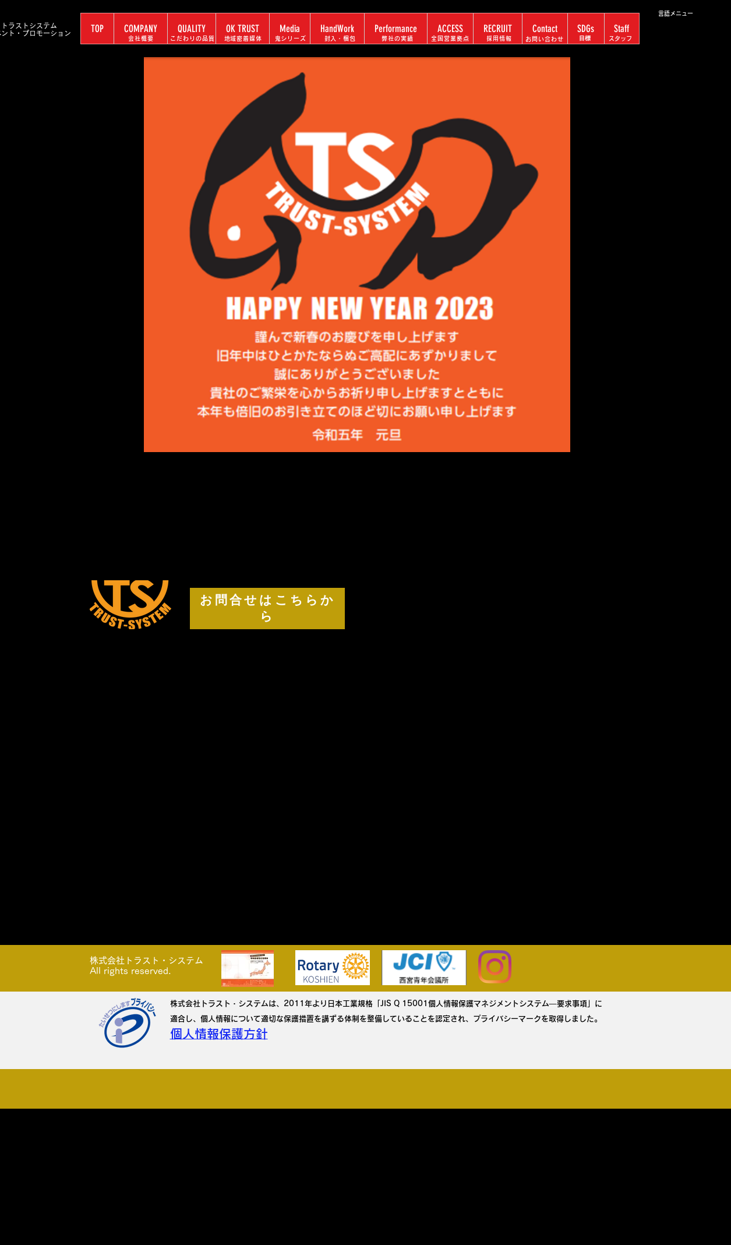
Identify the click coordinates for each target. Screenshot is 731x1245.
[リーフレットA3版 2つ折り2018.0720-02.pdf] (248, 970)
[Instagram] (494, 966)
